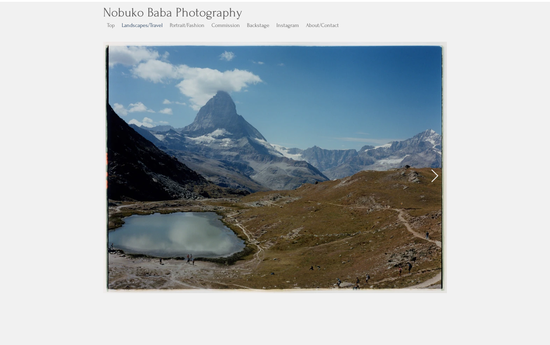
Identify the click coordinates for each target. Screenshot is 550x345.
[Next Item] (435, 176)
